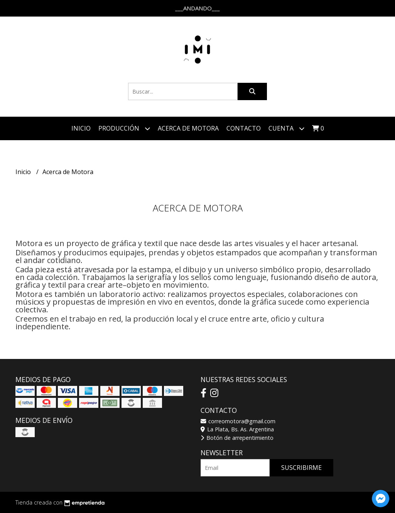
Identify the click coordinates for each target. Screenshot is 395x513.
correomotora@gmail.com (238, 421)
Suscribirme (301, 467)
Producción (124, 128)
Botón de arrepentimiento (237, 437)
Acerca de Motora (188, 128)
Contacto (243, 128)
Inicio (81, 128)
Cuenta (286, 128)
